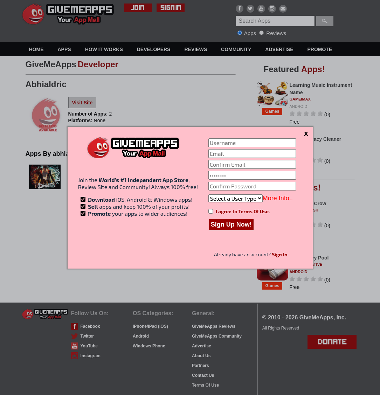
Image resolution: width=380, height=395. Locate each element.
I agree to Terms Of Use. (243, 211)
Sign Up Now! (231, 224)
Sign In (279, 254)
